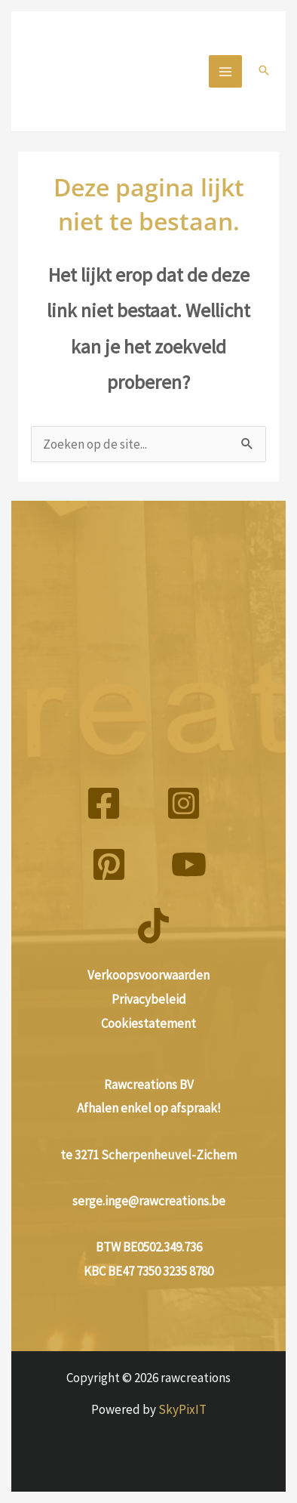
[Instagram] (183, 803)
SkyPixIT (182, 1409)
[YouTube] (188, 864)
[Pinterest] (108, 864)
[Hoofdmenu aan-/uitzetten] (225, 71)
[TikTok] (153, 925)
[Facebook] (103, 803)
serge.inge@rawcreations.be (148, 1201)
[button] (264, 71)
